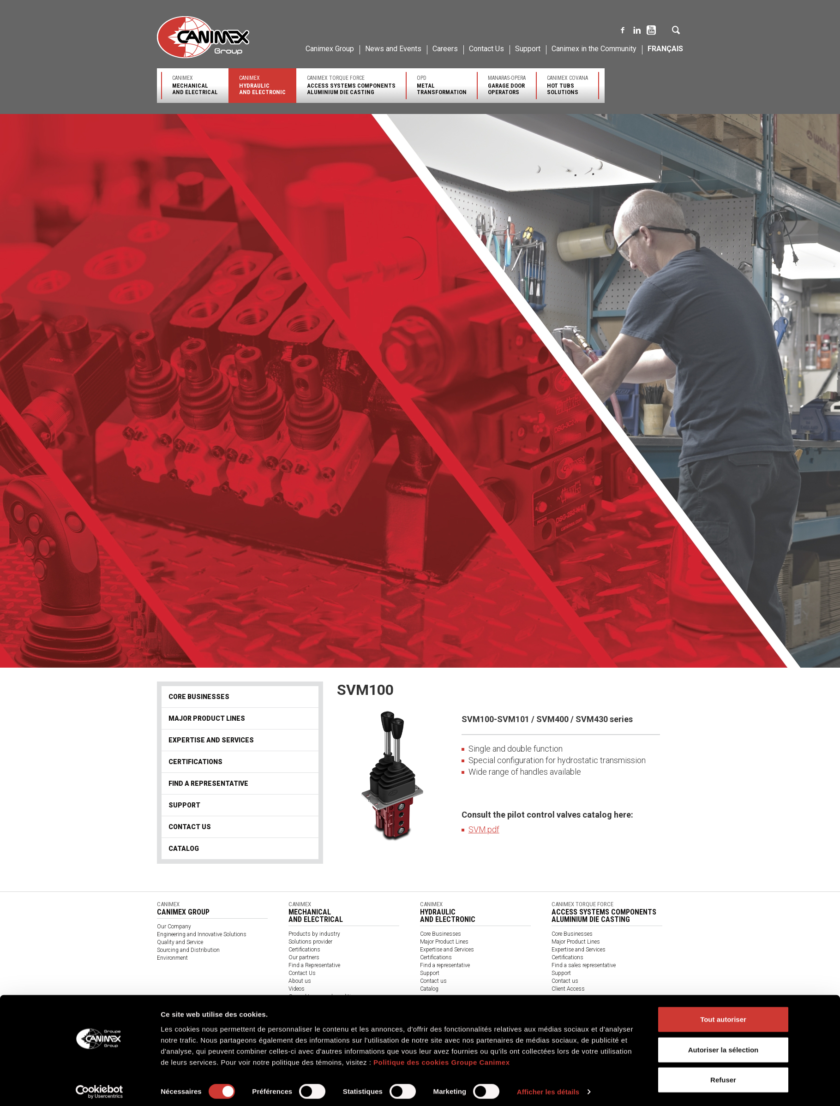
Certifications (195, 761)
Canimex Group (330, 48)
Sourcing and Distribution (188, 950)
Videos (296, 989)
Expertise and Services (211, 740)
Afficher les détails (548, 1088)
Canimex (195, 85)
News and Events (393, 48)
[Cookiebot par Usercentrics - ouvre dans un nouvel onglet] (99, 1088)
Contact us (189, 827)
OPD (442, 85)
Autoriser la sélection (723, 1046)
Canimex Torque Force (351, 85)
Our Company (174, 926)
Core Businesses (198, 696)
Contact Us (486, 48)
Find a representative (208, 783)
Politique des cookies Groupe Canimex (441, 1058)
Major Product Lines (206, 718)
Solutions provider (310, 942)
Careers (445, 48)
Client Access (568, 989)
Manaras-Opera (507, 85)
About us (299, 981)
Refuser (723, 1076)
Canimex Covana (567, 85)
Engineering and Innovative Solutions (201, 934)
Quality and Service (180, 942)
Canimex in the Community (594, 48)
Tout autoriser (723, 1015)
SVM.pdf (483, 829)
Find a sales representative (584, 965)
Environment (172, 958)
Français (665, 48)
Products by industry (314, 934)
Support (527, 48)
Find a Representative (314, 965)
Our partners (303, 957)
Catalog (183, 848)
